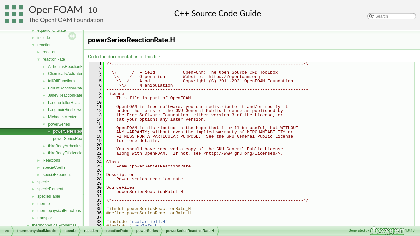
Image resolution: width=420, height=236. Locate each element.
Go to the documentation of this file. (124, 56)
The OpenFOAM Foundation (66, 19)
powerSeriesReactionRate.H (78, 131)
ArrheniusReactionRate (68, 66)
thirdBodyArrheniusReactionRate (76, 146)
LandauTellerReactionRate (71, 102)
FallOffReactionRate (65, 88)
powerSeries (59, 124)
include (43, 37)
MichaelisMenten (62, 117)
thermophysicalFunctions (59, 210)
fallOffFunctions (61, 81)
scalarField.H (148, 222)
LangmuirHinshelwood (67, 110)
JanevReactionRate (65, 95)
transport (45, 218)
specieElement (50, 189)
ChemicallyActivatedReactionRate (77, 73)
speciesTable (48, 196)
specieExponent (57, 174)
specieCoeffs (54, 167)
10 (92, 10)
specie (43, 182)
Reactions (51, 160)
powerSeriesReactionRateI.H (78, 138)
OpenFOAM (56, 9)
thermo (43, 203)
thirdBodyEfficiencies (66, 153)
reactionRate (54, 59)
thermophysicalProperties (54, 225)
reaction (44, 45)
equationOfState (51, 30)
